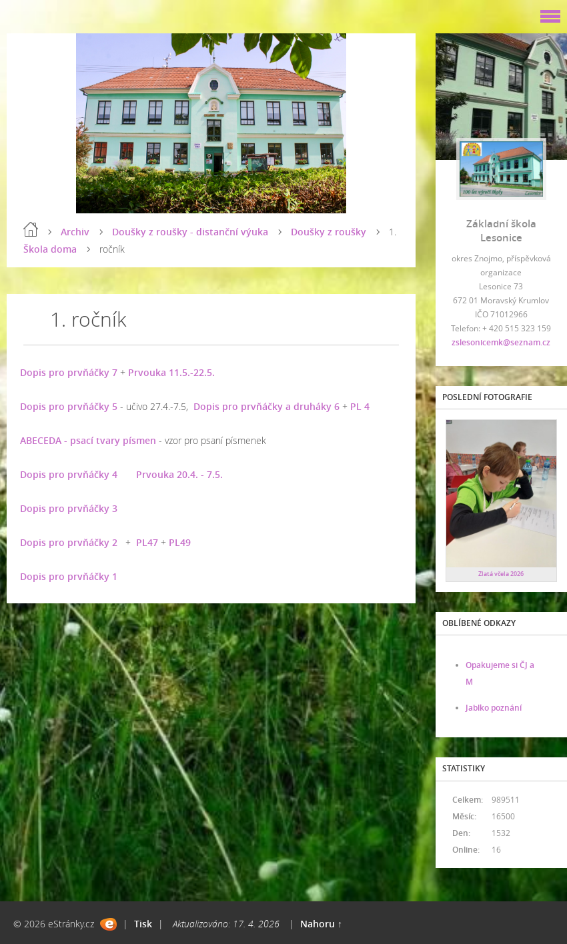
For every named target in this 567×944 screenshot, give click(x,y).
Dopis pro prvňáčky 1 (68, 576)
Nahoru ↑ (321, 923)
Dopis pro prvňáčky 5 (68, 406)
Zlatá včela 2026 (501, 573)
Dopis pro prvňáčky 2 (68, 542)
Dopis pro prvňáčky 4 (68, 474)
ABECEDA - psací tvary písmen (88, 440)
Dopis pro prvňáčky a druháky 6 (266, 406)
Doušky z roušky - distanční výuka (190, 231)
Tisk (143, 923)
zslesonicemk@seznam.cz (501, 342)
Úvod (30, 229)
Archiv (75, 231)
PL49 (180, 542)
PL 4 (360, 406)
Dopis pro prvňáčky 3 (68, 508)
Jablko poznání (494, 707)
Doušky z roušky (328, 231)
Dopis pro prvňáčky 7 (68, 372)
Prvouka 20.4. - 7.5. (179, 474)
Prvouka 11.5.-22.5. (171, 372)
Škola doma (50, 249)
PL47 (147, 542)
